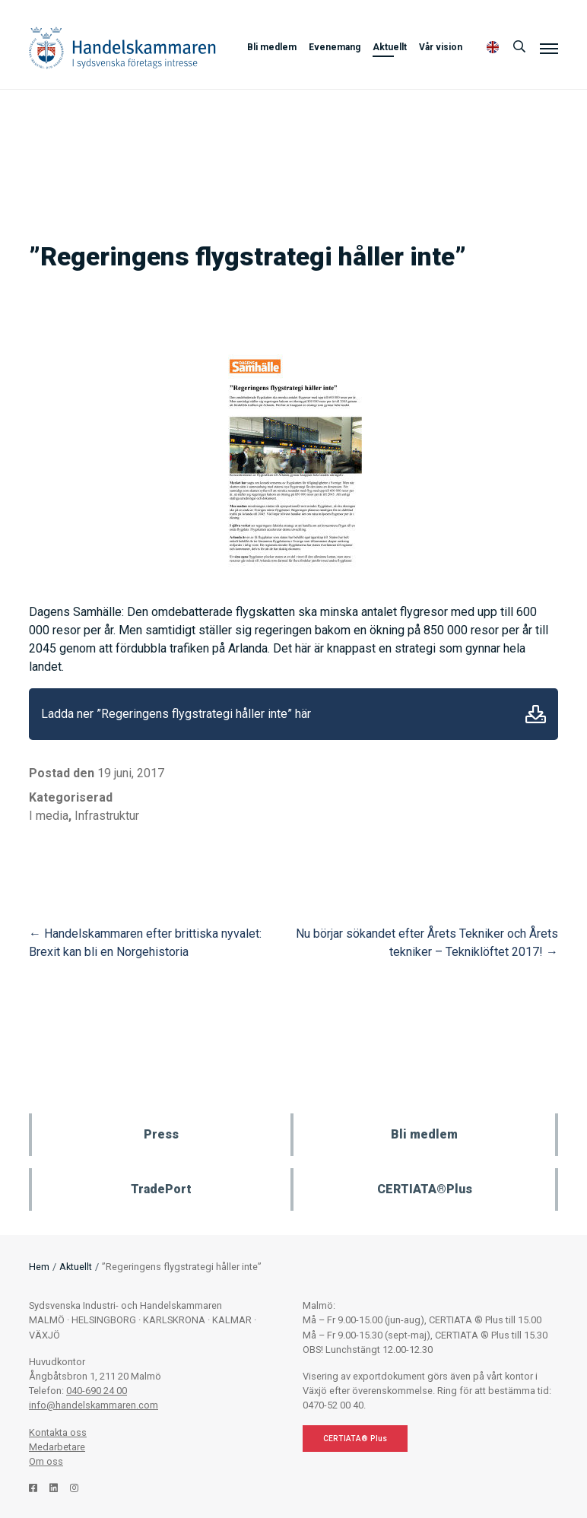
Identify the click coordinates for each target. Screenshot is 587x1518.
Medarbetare (57, 1447)
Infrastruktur (107, 815)
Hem (39, 1266)
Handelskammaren (122, 47)
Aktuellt (390, 47)
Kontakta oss (58, 1432)
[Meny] (549, 48)
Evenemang (334, 47)
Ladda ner (535, 714)
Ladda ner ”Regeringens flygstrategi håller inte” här (176, 714)
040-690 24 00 (96, 1390)
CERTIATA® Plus (355, 1438)
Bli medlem (272, 47)
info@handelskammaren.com (93, 1405)
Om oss (46, 1461)
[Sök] (519, 47)
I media (48, 815)
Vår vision (440, 47)
